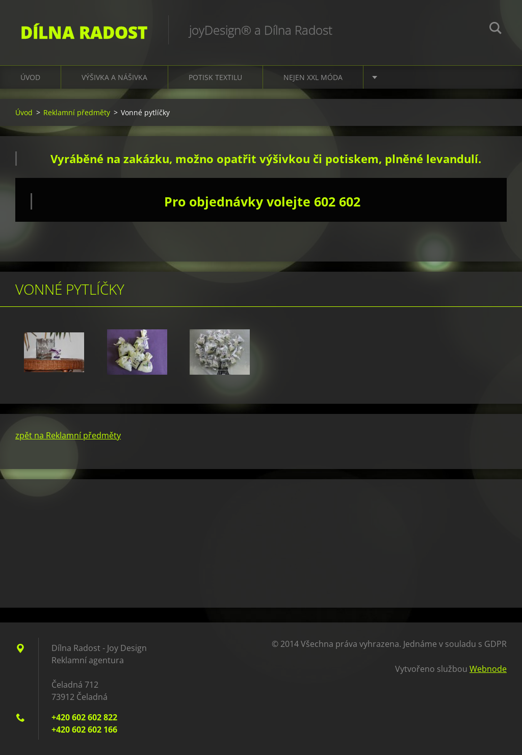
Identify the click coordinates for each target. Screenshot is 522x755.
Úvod (30, 77)
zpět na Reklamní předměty (68, 435)
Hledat (495, 29)
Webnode (488, 668)
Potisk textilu (215, 77)
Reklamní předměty (76, 112)
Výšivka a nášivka (114, 77)
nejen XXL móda (313, 77)
